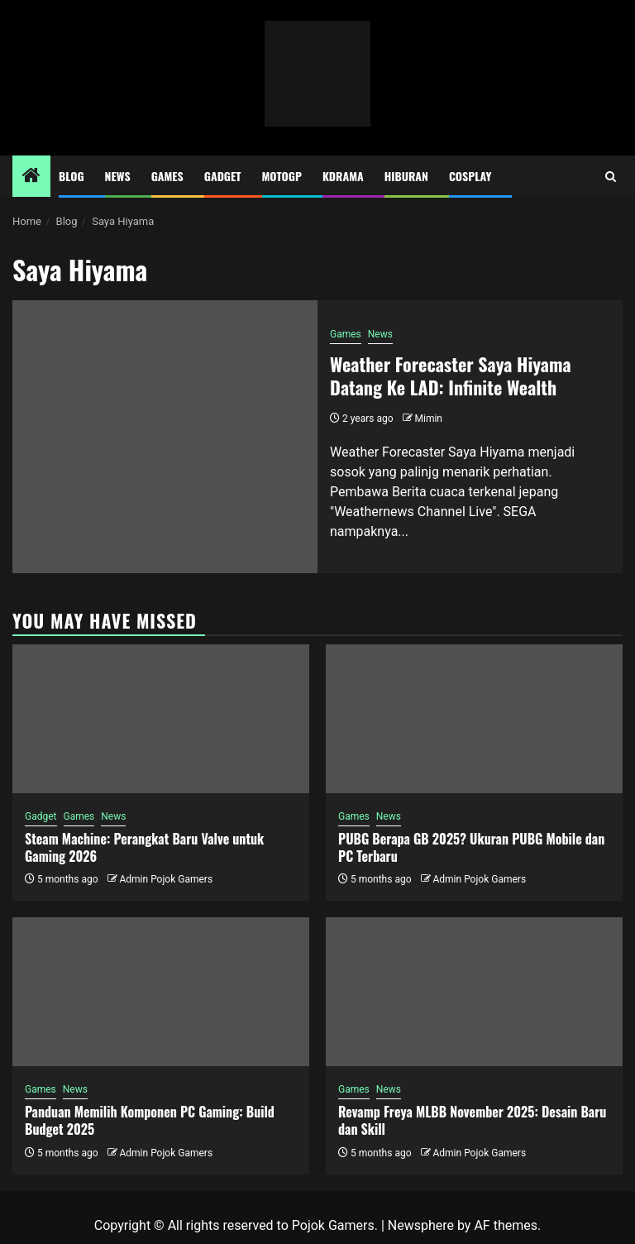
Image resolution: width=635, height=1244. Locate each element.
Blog (71, 175)
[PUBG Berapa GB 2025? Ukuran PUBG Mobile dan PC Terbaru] (474, 718)
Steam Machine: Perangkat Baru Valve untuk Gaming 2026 (144, 847)
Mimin (428, 418)
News (118, 175)
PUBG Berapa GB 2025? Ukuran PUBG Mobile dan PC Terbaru (471, 847)
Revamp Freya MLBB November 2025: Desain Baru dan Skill (472, 1120)
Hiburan (406, 175)
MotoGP (282, 175)
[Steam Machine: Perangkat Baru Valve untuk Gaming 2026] (160, 718)
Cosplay (470, 175)
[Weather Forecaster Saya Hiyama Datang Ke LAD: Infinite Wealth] (165, 436)
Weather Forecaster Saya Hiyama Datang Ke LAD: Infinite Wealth (450, 376)
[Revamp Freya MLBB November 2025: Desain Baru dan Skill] (474, 991)
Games (167, 175)
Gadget (222, 175)
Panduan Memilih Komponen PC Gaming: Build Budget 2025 (150, 1120)
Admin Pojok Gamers (165, 879)
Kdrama (343, 175)
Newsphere (421, 1225)
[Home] (31, 177)
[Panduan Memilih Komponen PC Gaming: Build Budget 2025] (160, 991)
